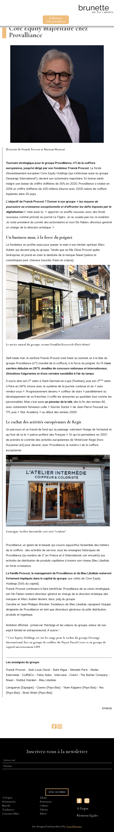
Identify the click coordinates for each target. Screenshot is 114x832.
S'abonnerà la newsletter (55, 19)
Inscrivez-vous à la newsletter (57, 751)
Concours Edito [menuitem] (10, 813)
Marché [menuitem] (6, 805)
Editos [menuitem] (43, 813)
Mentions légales (87, 815)
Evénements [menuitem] (8, 801)
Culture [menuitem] (44, 805)
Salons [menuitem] (43, 797)
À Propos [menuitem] (7, 797)
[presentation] (24, 777)
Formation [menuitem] (46, 801)
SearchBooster (74, 826)
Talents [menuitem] (44, 809)
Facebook (54, 726)
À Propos (82, 808)
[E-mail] (57, 760)
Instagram (59, 726)
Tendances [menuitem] (8, 809)
